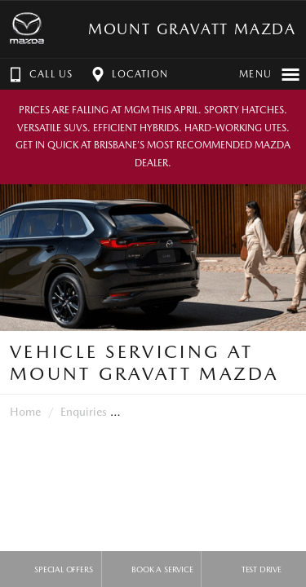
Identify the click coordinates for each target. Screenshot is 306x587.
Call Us (39, 74)
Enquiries (83, 411)
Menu (269, 74)
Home (25, 411)
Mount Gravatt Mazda (192, 29)
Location (128, 74)
